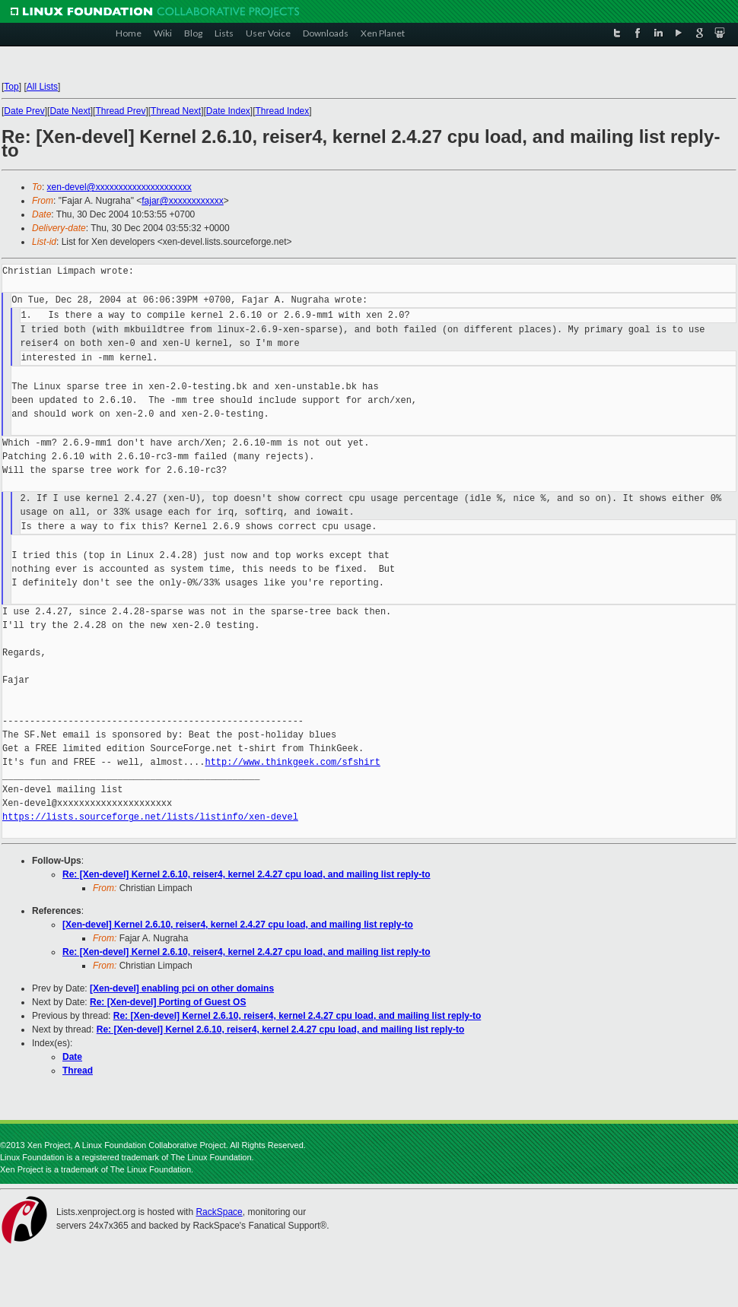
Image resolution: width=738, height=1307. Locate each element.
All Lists (42, 86)
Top (11, 86)
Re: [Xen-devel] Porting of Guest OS (168, 1002)
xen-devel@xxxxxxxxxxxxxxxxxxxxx (119, 187)
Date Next (69, 111)
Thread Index (283, 111)
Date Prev (24, 111)
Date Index (228, 111)
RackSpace (219, 1212)
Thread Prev (120, 111)
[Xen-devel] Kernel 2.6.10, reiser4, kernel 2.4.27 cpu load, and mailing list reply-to (237, 924)
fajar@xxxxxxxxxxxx (183, 200)
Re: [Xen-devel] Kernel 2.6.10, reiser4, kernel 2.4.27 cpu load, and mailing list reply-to (246, 874)
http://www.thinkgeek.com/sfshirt (292, 762)
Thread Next (176, 111)
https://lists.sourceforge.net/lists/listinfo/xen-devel (150, 817)
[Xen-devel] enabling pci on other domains (182, 988)
